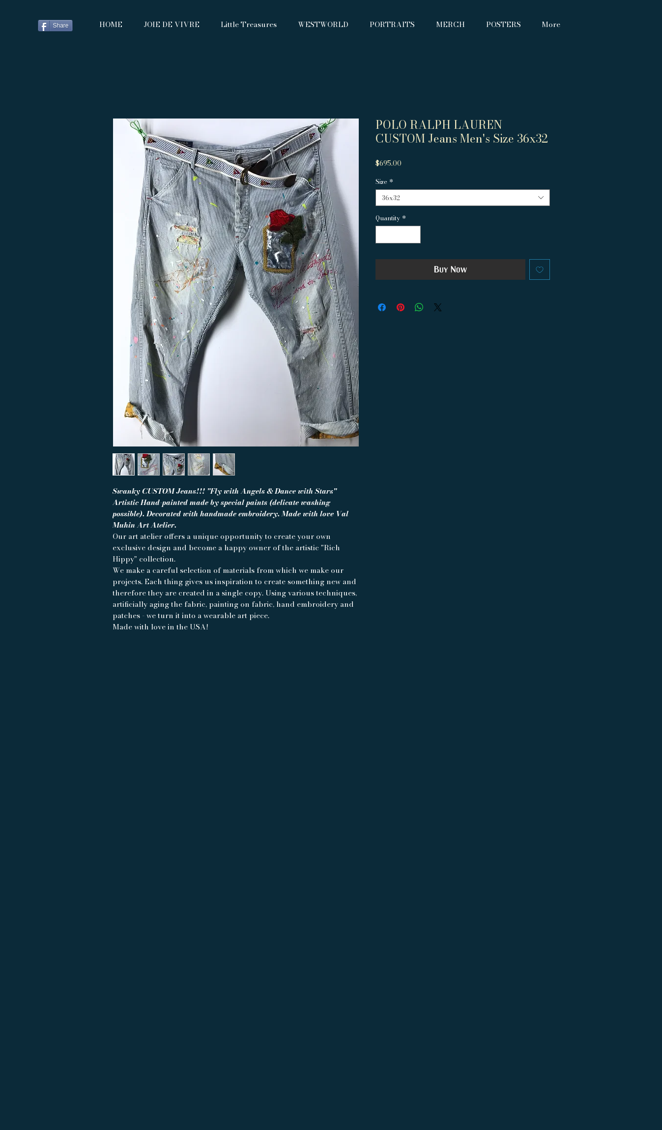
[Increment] (413, 234)
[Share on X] (438, 307)
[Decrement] (383, 234)
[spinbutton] (397, 234)
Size (384, 181)
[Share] (55, 25)
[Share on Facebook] (382, 307)
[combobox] (462, 197)
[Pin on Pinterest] (400, 307)
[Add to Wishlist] (539, 269)
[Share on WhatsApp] (419, 307)
